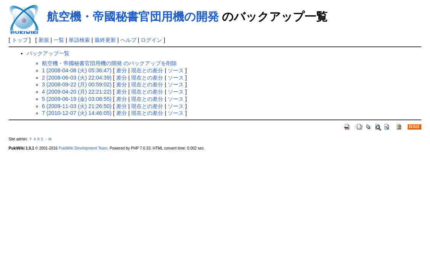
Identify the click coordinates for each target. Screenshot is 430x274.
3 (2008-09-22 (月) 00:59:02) (77, 84)
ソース (176, 70)
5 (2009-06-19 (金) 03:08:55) (77, 99)
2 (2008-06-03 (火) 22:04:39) (77, 78)
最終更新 (105, 40)
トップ (20, 40)
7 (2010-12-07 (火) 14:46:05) (77, 113)
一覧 (58, 40)
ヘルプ (128, 40)
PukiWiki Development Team (83, 148)
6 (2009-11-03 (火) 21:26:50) (77, 106)
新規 (44, 40)
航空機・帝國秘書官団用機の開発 (133, 16)
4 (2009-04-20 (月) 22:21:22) (77, 92)
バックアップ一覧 (48, 53)
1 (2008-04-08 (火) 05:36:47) (77, 70)
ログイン (151, 40)
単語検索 (79, 40)
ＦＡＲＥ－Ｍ (40, 139)
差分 (121, 70)
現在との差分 (147, 70)
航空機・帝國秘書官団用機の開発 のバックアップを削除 (109, 63)
